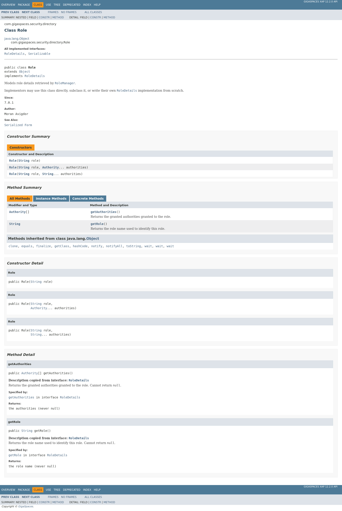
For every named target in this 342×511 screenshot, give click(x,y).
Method (58, 17)
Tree (57, 4)
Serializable (39, 53)
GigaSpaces (25, 506)
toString (133, 246)
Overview (8, 4)
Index (87, 4)
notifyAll (114, 246)
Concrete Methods (88, 198)
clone (13, 246)
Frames (53, 12)
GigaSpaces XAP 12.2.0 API (320, 1)
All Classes (93, 12)
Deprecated (71, 4)
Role (13, 160)
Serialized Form (18, 125)
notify (96, 246)
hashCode (80, 246)
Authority (50, 167)
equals (26, 246)
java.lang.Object (16, 38)
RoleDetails (14, 53)
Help (97, 4)
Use (48, 4)
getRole (97, 224)
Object (24, 71)
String (23, 160)
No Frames (69, 12)
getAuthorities (103, 212)
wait (148, 246)
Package (24, 4)
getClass (62, 246)
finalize (43, 246)
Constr (44, 17)
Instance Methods (51, 198)
